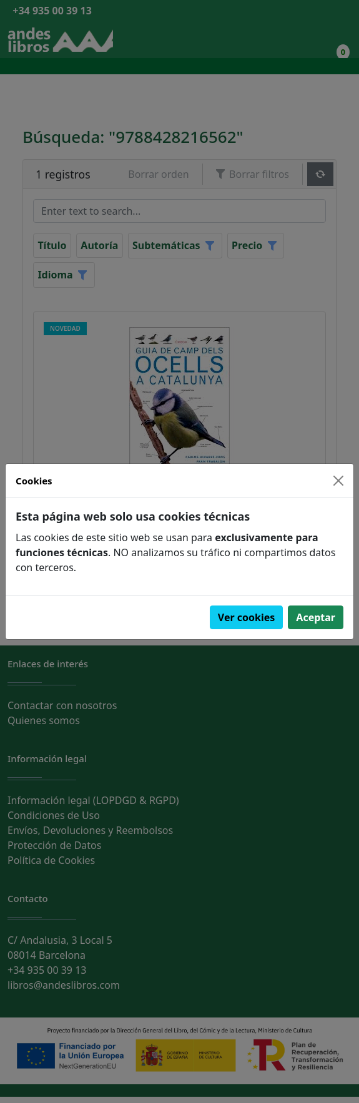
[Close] (338, 481)
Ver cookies (246, 617)
